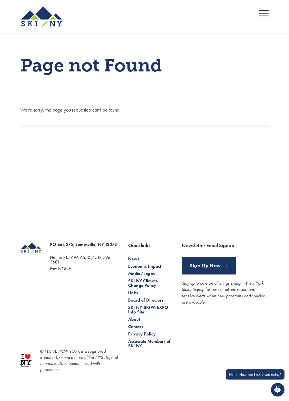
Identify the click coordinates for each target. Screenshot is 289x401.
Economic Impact (144, 266)
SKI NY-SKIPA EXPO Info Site (148, 309)
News (133, 259)
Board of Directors (145, 300)
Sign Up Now (205, 265)
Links (133, 293)
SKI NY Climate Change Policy (143, 283)
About (134, 319)
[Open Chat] (277, 389)
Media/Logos (141, 273)
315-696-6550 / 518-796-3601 (81, 259)
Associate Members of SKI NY (149, 343)
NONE (64, 269)
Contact (135, 327)
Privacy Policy (142, 334)
